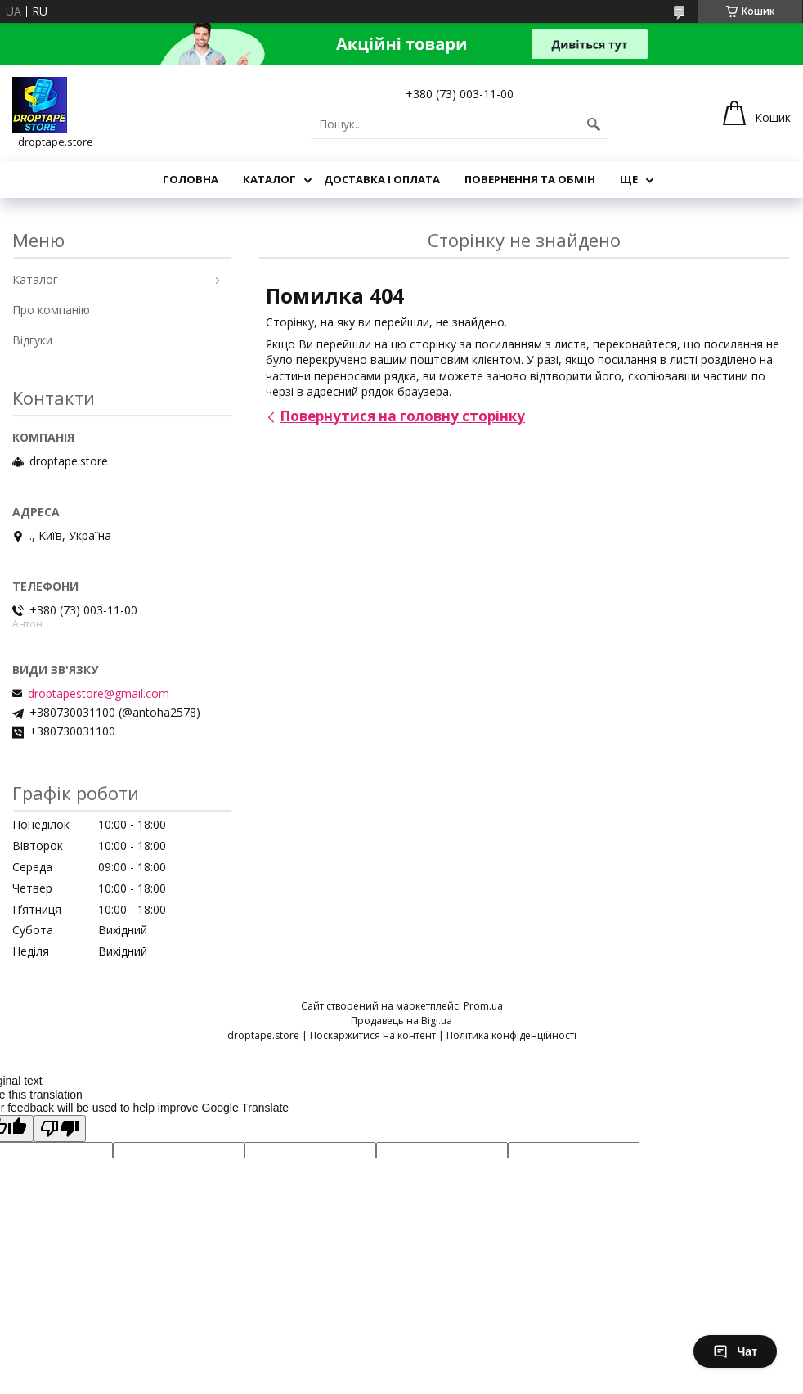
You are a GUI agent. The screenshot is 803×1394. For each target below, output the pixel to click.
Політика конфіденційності (511, 1035)
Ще (629, 179)
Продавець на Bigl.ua (401, 1021)
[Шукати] (594, 124)
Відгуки (32, 340)
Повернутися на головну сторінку (402, 416)
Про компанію (51, 309)
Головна (190, 179)
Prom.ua (483, 1006)
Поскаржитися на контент (373, 1035)
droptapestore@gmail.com (98, 693)
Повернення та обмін (529, 179)
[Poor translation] (60, 1128)
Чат (735, 1351)
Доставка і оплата (382, 179)
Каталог (269, 179)
